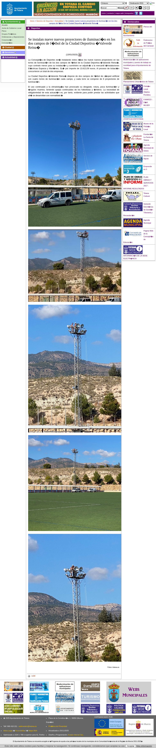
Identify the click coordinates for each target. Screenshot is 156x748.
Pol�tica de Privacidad (57, 726)
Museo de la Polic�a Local (148, 126)
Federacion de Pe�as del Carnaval (149, 43)
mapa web (119, 13)
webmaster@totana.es (28, 726)
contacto (110, 13)
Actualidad (59, 21)
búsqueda (129, 13)
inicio (104, 13)
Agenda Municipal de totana (149, 148)
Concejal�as (7, 43)
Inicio (32, 21)
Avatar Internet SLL (75, 735)
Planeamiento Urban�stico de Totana (138, 82)
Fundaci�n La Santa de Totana (148, 137)
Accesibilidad (20, 731)
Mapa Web (32, 731)
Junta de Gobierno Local (11, 28)
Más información (144, 746)
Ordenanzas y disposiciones (13, 37)
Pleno (4, 31)
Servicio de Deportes (44, 21)
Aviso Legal (8, 731)
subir (31, 676)
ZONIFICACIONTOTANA (133, 119)
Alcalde (5, 25)
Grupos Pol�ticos (9, 34)
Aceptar (130, 746)
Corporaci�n (7, 40)
